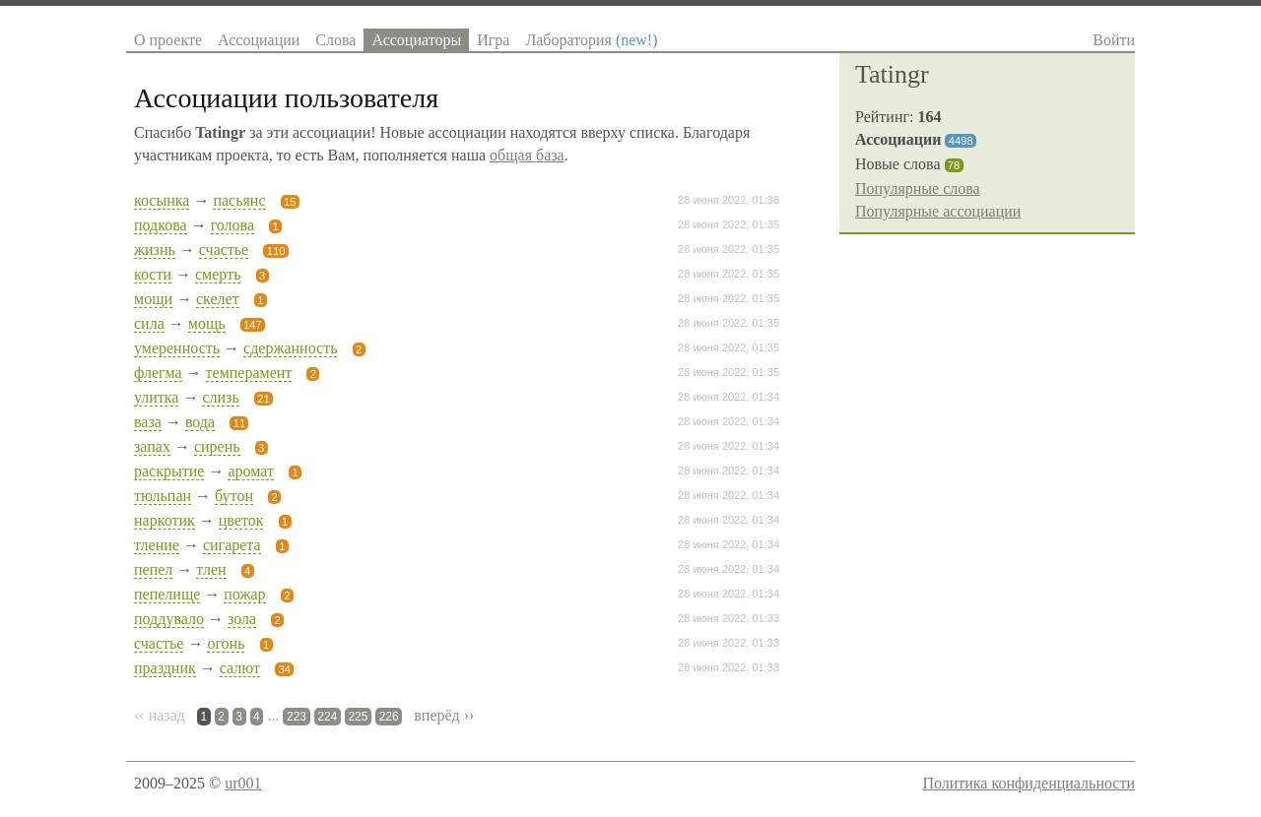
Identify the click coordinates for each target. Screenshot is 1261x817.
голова (232, 225)
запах (152, 446)
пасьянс (239, 200)
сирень (217, 446)
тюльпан (162, 495)
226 (389, 716)
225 (357, 716)
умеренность (177, 348)
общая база (527, 155)
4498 (961, 141)
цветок (241, 520)
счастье (223, 249)
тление (156, 544)
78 (954, 165)
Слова (335, 39)
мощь (207, 323)
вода (200, 421)
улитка (156, 397)
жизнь (154, 249)
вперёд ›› (444, 715)
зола (242, 618)
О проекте (168, 39)
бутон (234, 495)
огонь (225, 643)
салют (240, 668)
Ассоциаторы (416, 39)
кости (152, 274)
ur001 (243, 783)
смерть (217, 274)
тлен (211, 569)
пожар (244, 594)
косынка (161, 200)
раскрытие (169, 471)
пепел (153, 569)
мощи (153, 298)
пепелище (167, 594)
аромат (251, 471)
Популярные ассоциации (938, 211)
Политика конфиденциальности (1028, 783)
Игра (493, 39)
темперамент (249, 372)
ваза (148, 421)
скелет (217, 298)
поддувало (169, 618)
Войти (1114, 39)
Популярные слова (917, 188)
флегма (158, 372)
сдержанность (290, 348)
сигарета (232, 544)
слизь (220, 397)
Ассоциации (258, 39)
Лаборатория (591, 39)
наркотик (164, 520)
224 (327, 716)
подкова (160, 225)
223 (296, 716)
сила (149, 323)
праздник (165, 668)
